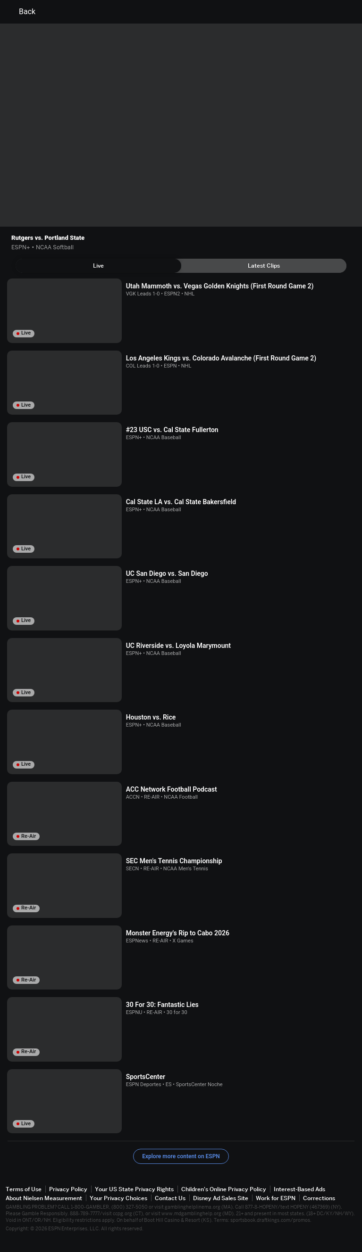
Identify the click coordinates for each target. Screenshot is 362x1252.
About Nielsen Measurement (44, 1198)
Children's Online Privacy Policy (223, 1189)
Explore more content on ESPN (181, 1156)
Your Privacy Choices (118, 1198)
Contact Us (170, 1198)
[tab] (98, 266)
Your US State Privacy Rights (134, 1189)
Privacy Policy (68, 1189)
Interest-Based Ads (299, 1189)
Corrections (319, 1198)
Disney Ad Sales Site (220, 1198)
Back (21, 11)
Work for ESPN (275, 1198)
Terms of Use (24, 1189)
